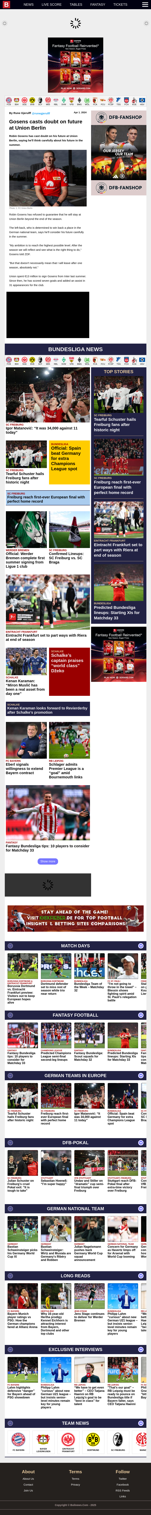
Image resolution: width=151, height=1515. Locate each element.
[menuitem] (11, 4)
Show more (47, 857)
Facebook (123, 1480)
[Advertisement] (75, 63)
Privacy (75, 1480)
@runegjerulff (41, 109)
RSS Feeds (123, 1486)
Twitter (123, 1475)
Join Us (28, 1486)
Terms (75, 1475)
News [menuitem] (29, 4)
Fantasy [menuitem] (97, 4)
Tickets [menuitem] (120, 4)
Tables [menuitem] (76, 4)
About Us (28, 1475)
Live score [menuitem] (52, 4)
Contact (28, 1480)
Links (122, 1492)
